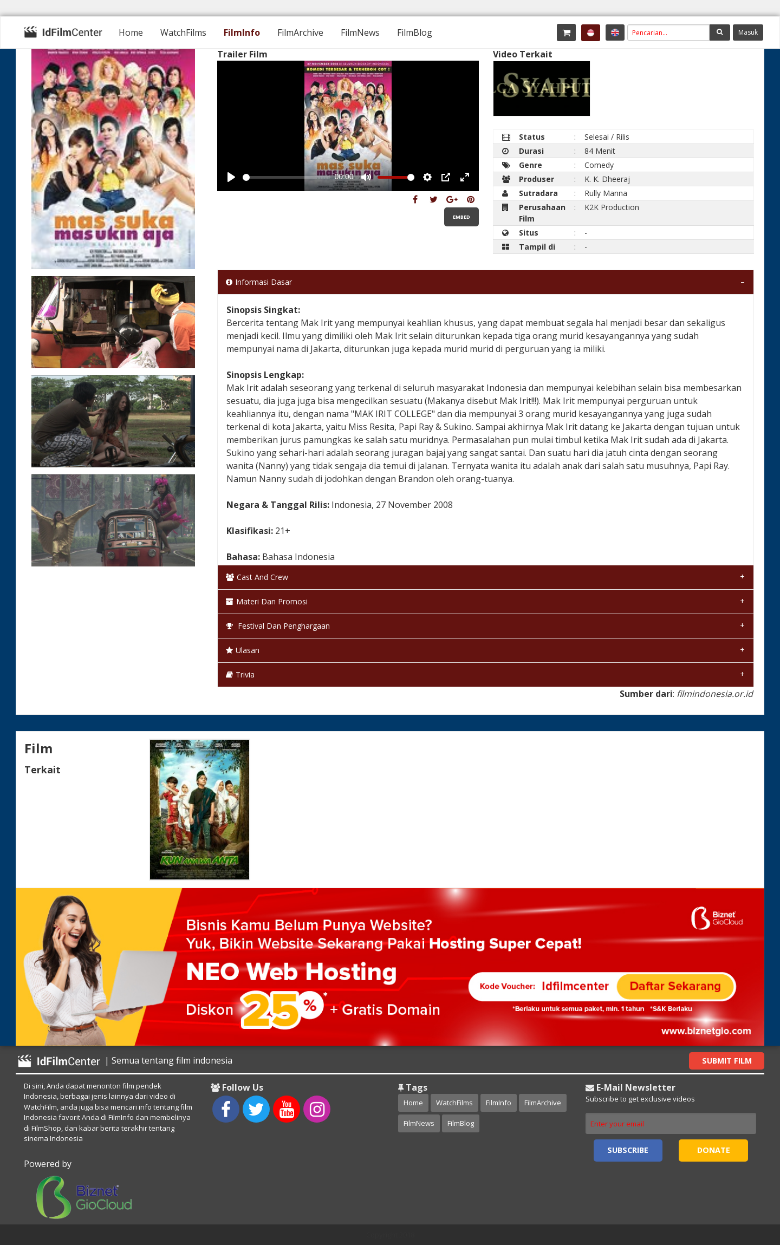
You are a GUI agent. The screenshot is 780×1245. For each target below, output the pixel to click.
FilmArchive (300, 32)
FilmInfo (242, 32)
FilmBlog (414, 32)
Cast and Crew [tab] (257, 577)
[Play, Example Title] (231, 177)
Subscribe (627, 1150)
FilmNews (360, 32)
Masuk (748, 32)
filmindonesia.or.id (715, 694)
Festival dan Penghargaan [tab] (278, 626)
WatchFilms (183, 32)
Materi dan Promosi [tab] (267, 601)
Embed (461, 216)
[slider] (286, 177)
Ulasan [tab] (242, 650)
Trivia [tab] (240, 674)
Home (131, 32)
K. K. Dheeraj (607, 179)
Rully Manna (605, 193)
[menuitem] (131, 32)
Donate (713, 1150)
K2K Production (611, 207)
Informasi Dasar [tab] (259, 282)
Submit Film (727, 1060)
